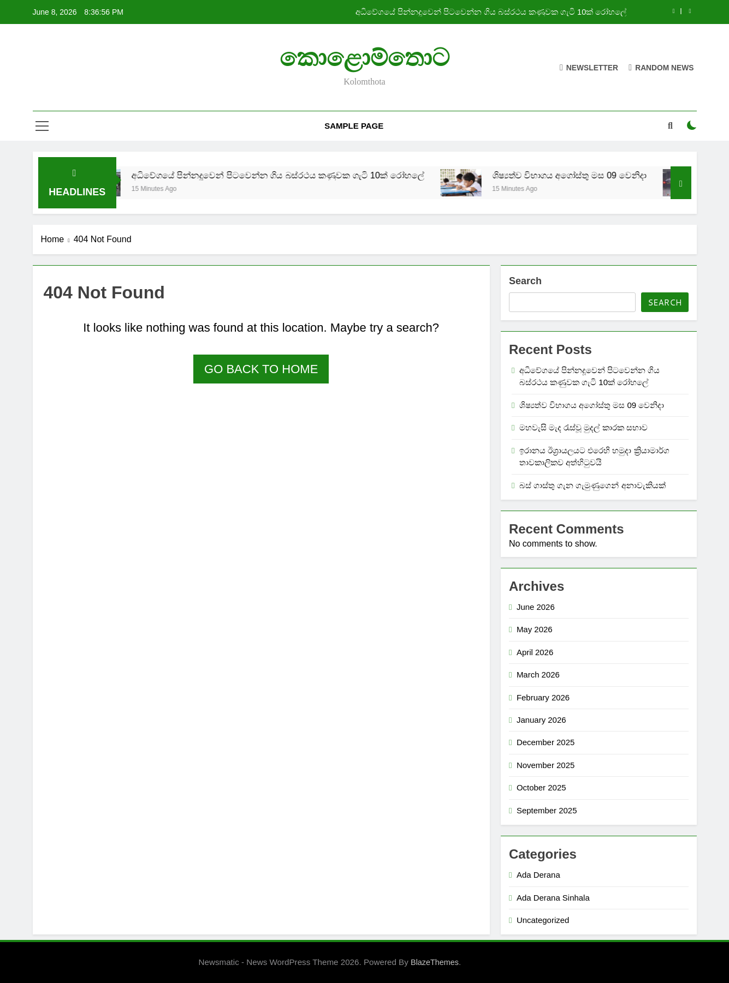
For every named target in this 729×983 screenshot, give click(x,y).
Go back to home (261, 369)
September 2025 (547, 810)
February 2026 (543, 697)
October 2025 (541, 787)
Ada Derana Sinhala (553, 897)
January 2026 (541, 719)
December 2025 (545, 742)
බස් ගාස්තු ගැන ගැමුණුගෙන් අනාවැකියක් (592, 485)
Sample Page (353, 125)
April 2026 (535, 652)
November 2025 (545, 765)
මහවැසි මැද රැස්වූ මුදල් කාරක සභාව (583, 427)
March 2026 (538, 674)
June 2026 (536, 607)
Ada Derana (538, 874)
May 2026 (535, 629)
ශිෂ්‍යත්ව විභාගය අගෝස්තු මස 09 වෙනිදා (583, 175)
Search (525, 280)
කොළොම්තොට (364, 57)
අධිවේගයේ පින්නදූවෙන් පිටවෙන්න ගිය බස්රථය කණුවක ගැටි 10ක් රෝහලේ (490, 12)
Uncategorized (543, 920)
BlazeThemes (435, 962)
